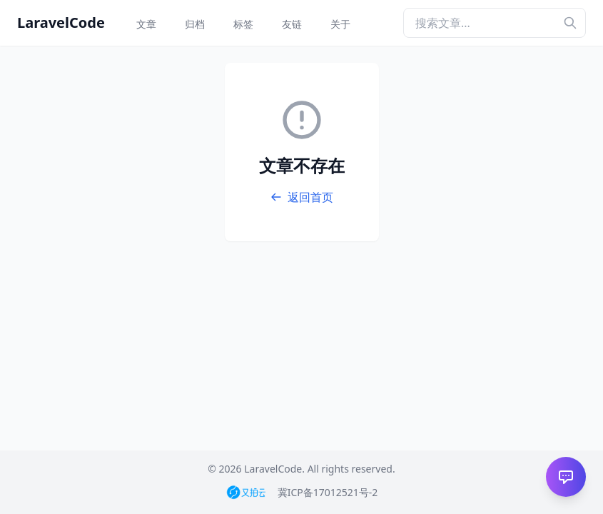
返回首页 (301, 197)
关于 (340, 24)
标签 (243, 24)
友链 (292, 24)
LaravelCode (61, 22)
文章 (146, 24)
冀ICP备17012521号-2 (328, 492)
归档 (195, 24)
